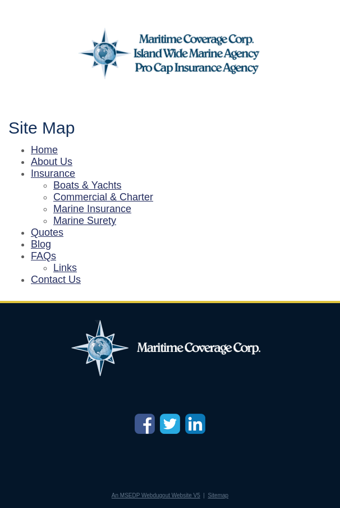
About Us (51, 161)
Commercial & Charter (103, 197)
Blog (41, 244)
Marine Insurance (92, 208)
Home (44, 149)
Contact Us (56, 279)
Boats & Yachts (87, 185)
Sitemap (218, 495)
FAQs (43, 256)
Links (65, 267)
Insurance (53, 173)
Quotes (47, 232)
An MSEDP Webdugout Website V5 (156, 495)
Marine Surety (84, 220)
